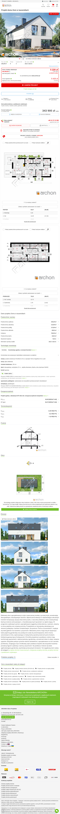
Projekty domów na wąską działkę (46, 668)
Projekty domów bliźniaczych (9, 793)
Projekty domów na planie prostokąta (31, 681)
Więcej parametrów (54, 66)
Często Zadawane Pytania (8, 725)
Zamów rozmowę (15, 125)
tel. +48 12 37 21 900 (8, 717)
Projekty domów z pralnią (49, 681)
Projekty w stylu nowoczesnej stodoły (36, 676)
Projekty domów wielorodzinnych (10, 791)
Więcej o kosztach (15, 114)
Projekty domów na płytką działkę (11, 679)
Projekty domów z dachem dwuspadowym (31, 673)
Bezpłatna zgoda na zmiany (8, 755)
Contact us (5, 744)
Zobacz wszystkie (53, 657)
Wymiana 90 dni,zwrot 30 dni (54, 99)
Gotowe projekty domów (7, 783)
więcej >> (34, 350)
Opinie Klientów (5, 740)
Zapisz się (30, 702)
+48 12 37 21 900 (53, 120)
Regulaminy (4, 734)
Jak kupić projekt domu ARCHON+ (10, 730)
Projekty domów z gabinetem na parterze (13, 676)
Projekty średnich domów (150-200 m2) (24, 668)
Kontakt (3, 721)
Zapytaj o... (45, 125)
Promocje (3, 736)
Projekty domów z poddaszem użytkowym (32, 671)
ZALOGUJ (45, 1)
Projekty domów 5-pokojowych (11, 681)
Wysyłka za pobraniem (7, 762)
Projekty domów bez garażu (10, 673)
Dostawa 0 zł (4, 761)
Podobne (30, 93)
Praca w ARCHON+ (6, 729)
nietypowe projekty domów (38, 650)
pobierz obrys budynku (30, 509)
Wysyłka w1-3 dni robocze (5, 99)
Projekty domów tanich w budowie (10, 785)
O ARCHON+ (4, 727)
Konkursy (3, 738)
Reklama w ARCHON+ (7, 742)
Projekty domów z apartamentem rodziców (33, 679)
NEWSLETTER (54, 1)
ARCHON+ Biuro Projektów (9, 708)
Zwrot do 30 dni (5, 759)
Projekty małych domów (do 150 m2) (11, 789)
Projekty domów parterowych (9, 797)
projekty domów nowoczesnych (19, 650)
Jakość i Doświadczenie (7, 753)
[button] (30, 136)
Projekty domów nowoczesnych (11, 671)
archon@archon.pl (6, 719)
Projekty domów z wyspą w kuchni (11, 684)
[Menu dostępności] (3, 811)
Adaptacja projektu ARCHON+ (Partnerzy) (12, 732)
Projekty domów (7, 668)
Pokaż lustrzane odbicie (9, 519)
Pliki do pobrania (44, 114)
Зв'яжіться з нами (7, 746)
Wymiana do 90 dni (6, 757)
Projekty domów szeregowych (9, 787)
